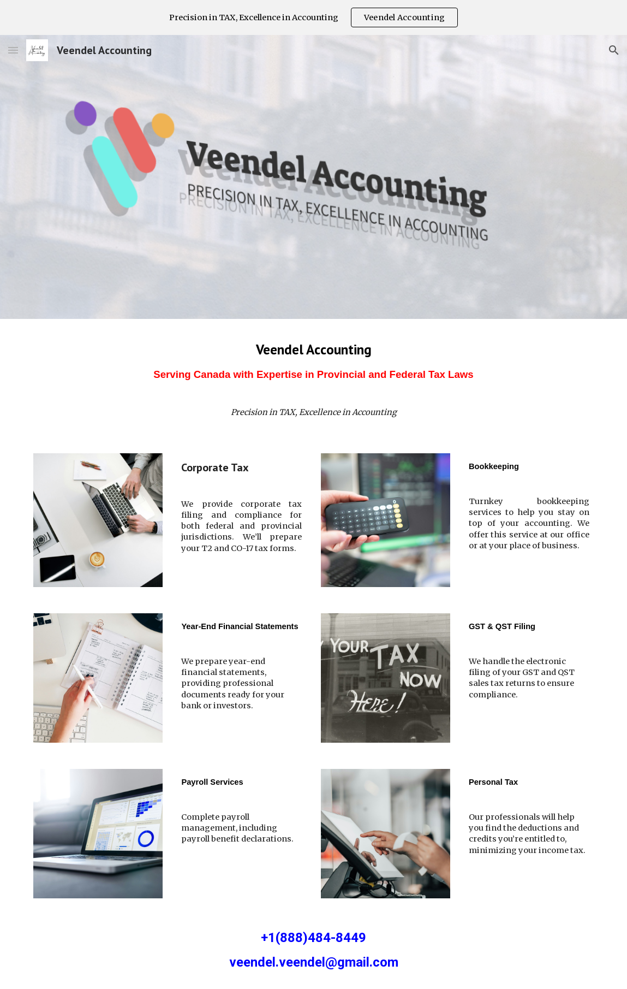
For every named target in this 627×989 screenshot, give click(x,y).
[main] (313, 365)
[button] (13, 50)
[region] (313, 17)
